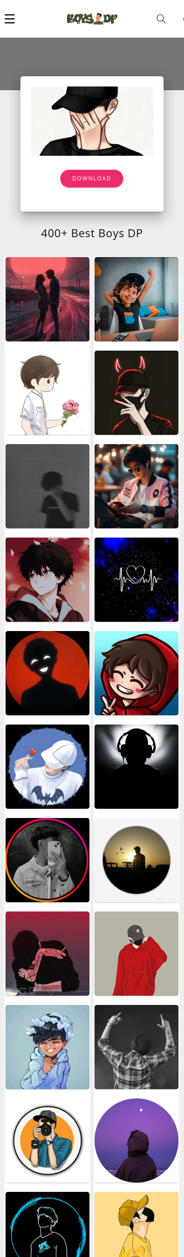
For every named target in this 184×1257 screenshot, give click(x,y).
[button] (9, 18)
